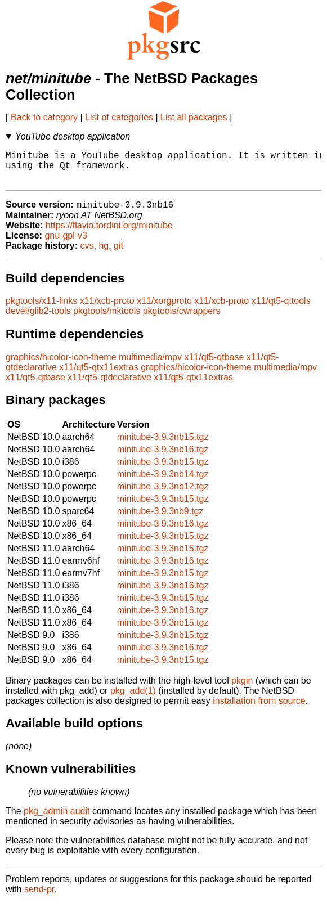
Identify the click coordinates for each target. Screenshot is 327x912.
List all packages (193, 117)
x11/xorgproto (164, 309)
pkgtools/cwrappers (182, 319)
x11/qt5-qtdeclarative (109, 385)
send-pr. (40, 897)
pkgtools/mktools (106, 319)
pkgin (242, 689)
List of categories (119, 117)
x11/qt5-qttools (281, 309)
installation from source (259, 709)
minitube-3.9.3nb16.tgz (163, 457)
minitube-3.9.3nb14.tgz (163, 482)
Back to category (44, 117)
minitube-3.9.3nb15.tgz (163, 445)
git (118, 254)
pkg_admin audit (56, 819)
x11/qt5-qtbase (214, 365)
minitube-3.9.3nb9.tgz (160, 519)
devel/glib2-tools (38, 319)
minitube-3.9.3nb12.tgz (163, 495)
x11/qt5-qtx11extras (98, 375)
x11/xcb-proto (107, 309)
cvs (87, 254)
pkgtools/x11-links (41, 309)
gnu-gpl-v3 (65, 244)
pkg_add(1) (133, 699)
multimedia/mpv (150, 365)
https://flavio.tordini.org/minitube (109, 234)
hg (103, 254)
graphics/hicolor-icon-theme (61, 365)
